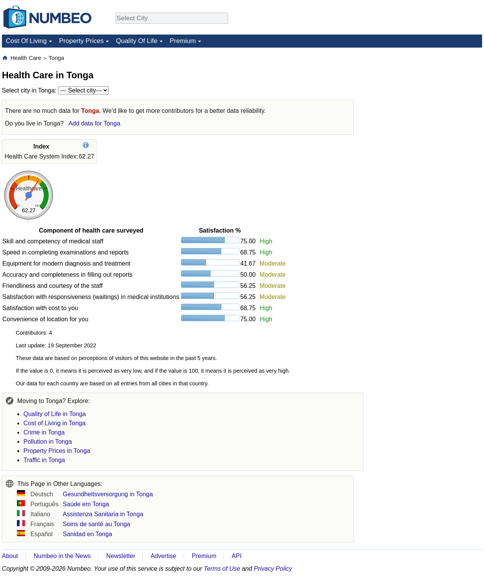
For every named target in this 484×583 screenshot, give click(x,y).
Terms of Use (222, 568)
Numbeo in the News (62, 556)
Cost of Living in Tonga (54, 423)
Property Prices (81, 41)
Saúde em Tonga (86, 504)
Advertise (163, 556)
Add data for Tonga (94, 123)
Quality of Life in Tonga (54, 414)
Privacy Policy (273, 568)
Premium (183, 41)
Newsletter (121, 556)
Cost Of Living (26, 41)
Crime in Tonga (44, 432)
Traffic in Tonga (44, 460)
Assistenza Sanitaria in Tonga (103, 514)
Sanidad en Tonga (87, 534)
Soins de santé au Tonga (96, 524)
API (237, 556)
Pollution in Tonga (47, 441)
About (10, 556)
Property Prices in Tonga (56, 451)
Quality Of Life (136, 41)
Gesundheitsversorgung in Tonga (108, 494)
